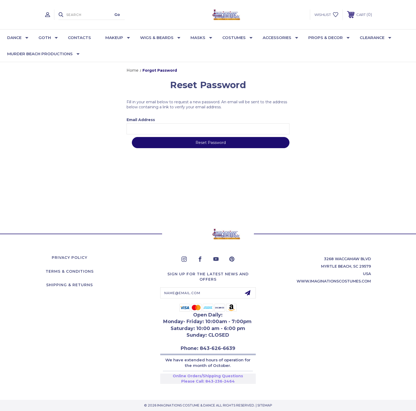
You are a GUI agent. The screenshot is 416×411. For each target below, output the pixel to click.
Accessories (280, 37)
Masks (201, 37)
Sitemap (264, 405)
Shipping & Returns (69, 284)
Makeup (117, 37)
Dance (17, 37)
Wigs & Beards (160, 37)
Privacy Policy (69, 257)
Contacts (79, 37)
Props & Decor (329, 37)
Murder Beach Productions (43, 54)
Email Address (141, 120)
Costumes (237, 37)
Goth (48, 37)
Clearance (375, 37)
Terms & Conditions (70, 271)
